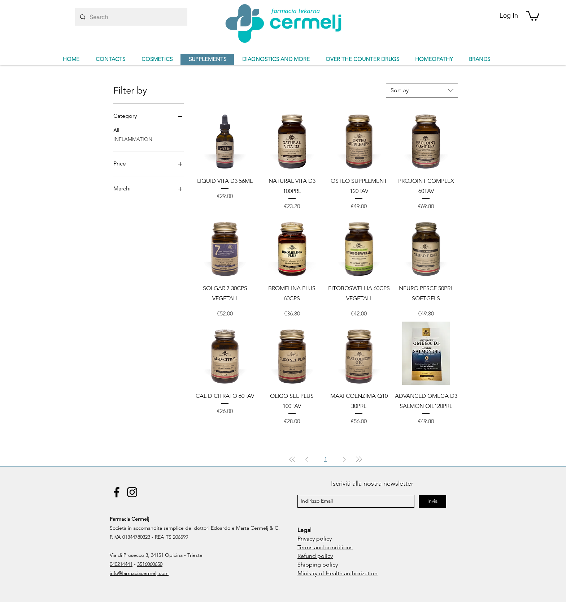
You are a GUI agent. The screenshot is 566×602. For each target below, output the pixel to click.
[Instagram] (132, 492)
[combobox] (422, 90)
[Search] (131, 17)
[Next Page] (344, 459)
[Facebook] (116, 492)
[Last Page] (358, 459)
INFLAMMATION (132, 138)
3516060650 (149, 564)
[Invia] (432, 501)
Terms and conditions (325, 547)
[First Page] (292, 459)
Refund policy (315, 555)
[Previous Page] (306, 459)
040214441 (121, 564)
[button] (532, 15)
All (116, 130)
